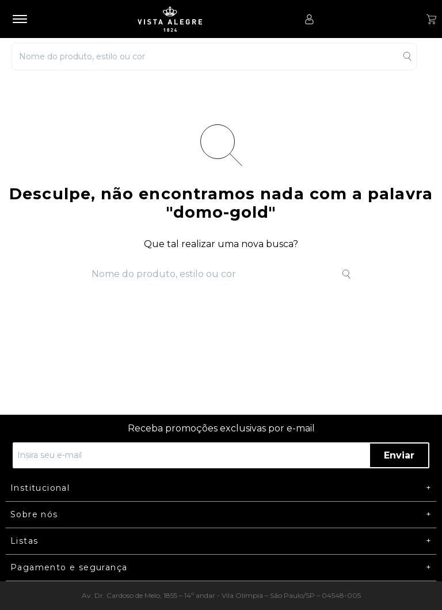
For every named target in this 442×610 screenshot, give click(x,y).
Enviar (399, 455)
